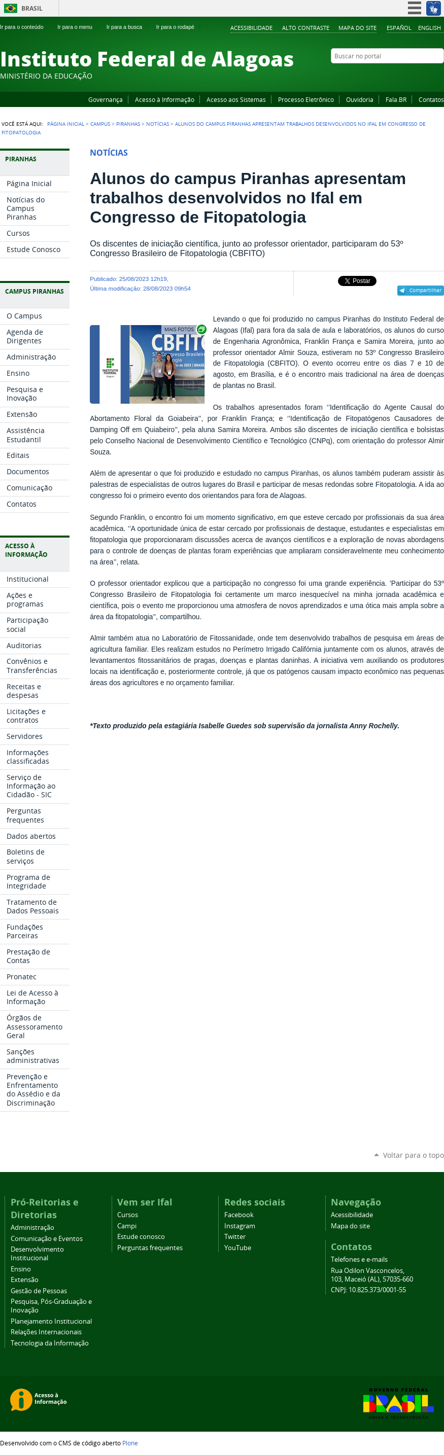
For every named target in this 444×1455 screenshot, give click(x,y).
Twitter (426, 75)
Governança (105, 99)
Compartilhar (425, 290)
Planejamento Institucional (51, 1321)
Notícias (157, 123)
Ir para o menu (78, 27)
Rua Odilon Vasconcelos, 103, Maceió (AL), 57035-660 (372, 1275)
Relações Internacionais (46, 1332)
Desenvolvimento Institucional (37, 1253)
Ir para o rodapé (179, 27)
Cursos (127, 1215)
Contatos (431, 99)
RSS (439, 75)
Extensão (25, 1279)
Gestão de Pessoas (39, 1291)
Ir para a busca (129, 27)
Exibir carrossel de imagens (185, 329)
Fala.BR (396, 99)
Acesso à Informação (164, 99)
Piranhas (128, 123)
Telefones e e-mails (359, 1259)
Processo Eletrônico (306, 99)
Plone (130, 1443)
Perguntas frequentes (150, 1248)
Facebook (388, 75)
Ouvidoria (359, 99)
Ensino (21, 1269)
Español (399, 27)
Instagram (413, 75)
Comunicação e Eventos (47, 1238)
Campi (126, 1226)
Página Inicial (65, 123)
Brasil (32, 8)
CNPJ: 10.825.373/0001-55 (368, 1290)
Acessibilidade (251, 27)
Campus (100, 123)
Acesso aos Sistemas (236, 99)
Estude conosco (141, 1236)
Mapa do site (357, 27)
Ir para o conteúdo (26, 27)
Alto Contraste (305, 27)
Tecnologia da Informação (50, 1343)
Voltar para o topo (413, 1155)
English (429, 27)
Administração (32, 1227)
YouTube (401, 75)
